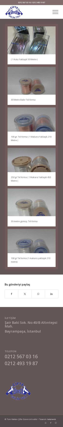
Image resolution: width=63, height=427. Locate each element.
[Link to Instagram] (55, 422)
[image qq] (33, 46)
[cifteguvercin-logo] (26, 12)
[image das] (33, 87)
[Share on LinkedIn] (51, 293)
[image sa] (33, 208)
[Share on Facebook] (11, 293)
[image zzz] (33, 127)
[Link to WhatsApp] (45, 422)
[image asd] (33, 249)
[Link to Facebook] (50, 422)
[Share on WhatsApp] (38, 293)
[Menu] (53, 12)
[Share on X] (24, 293)
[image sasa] (33, 168)
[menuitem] (53, 12)
